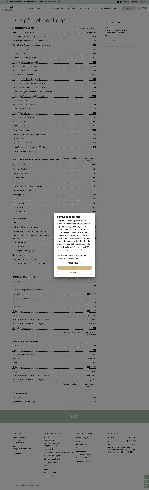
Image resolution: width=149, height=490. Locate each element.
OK (74, 268)
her (77, 259)
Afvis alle (74, 273)
